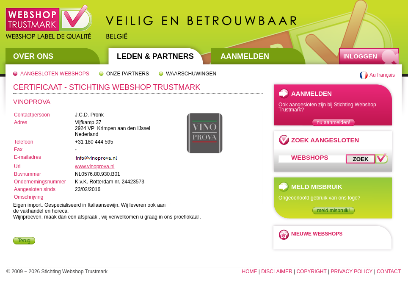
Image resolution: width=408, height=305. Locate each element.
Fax (18, 149)
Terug (24, 241)
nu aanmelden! (333, 122)
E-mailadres (27, 157)
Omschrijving (28, 197)
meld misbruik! (333, 211)
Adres (20, 122)
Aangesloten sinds (34, 189)
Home (249, 271)
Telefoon (23, 142)
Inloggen (360, 56)
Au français (382, 75)
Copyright (311, 271)
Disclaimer (276, 271)
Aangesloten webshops (54, 74)
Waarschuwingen (191, 74)
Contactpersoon (32, 115)
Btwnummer (27, 174)
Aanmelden (245, 56)
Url (17, 166)
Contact (389, 271)
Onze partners (127, 74)
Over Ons (33, 56)
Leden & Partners (155, 56)
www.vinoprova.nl (94, 166)
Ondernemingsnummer (40, 182)
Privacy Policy (351, 271)
